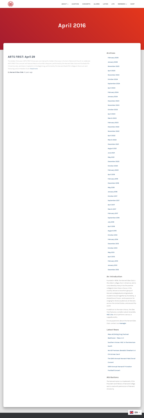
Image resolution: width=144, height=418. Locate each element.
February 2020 (113, 170)
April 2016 (111, 226)
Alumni (97, 4)
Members (122, 4)
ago (28, 72)
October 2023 (113, 110)
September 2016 (113, 218)
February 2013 (113, 261)
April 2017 (111, 205)
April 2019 (111, 174)
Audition (75, 4)
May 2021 (111, 157)
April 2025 (111, 71)
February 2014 (113, 239)
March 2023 (112, 118)
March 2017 (112, 209)
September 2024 (114, 84)
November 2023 (113, 105)
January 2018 (112, 192)
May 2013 (111, 252)
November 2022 (113, 131)
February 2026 (113, 58)
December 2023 (113, 101)
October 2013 (112, 248)
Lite (113, 4)
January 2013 (112, 265)
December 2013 (113, 244)
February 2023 (113, 123)
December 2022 (113, 127)
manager (122, 323)
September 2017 (113, 200)
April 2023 (111, 114)
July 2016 (111, 222)
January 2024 (113, 97)
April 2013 (111, 257)
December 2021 (113, 144)
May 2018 (111, 187)
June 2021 (111, 153)
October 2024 (113, 79)
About (65, 4)
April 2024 (111, 88)
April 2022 (111, 136)
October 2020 (113, 166)
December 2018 (113, 183)
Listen (105, 4)
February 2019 (113, 179)
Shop (132, 4)
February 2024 (113, 92)
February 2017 (113, 213)
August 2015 (112, 231)
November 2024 (113, 75)
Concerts (86, 4)
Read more (34, 69)
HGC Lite (110, 315)
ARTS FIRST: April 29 (21, 56)
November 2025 (113, 66)
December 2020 (113, 161)
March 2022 (112, 140)
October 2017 (112, 196)
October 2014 (112, 235)
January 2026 (113, 62)
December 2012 (113, 270)
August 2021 (112, 148)
